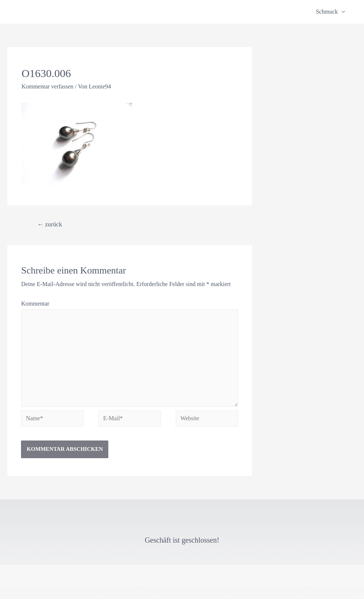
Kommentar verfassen (47, 86)
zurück (49, 224)
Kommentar (35, 303)
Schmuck (327, 11)
